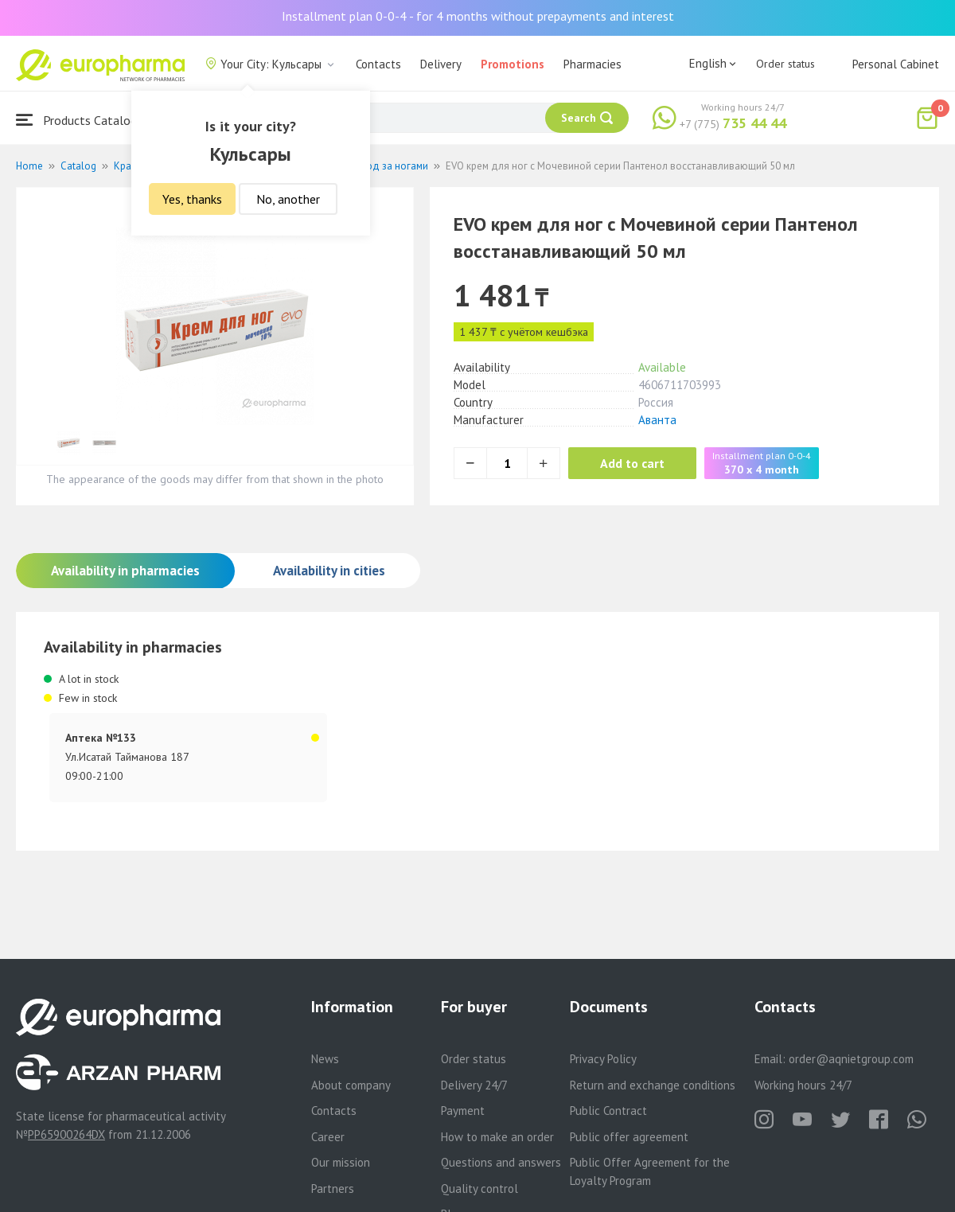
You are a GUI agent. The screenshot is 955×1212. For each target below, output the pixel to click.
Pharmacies (592, 64)
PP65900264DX (66, 1134)
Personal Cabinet (895, 64)
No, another (288, 199)
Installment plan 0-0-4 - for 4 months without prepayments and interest (478, 16)
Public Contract (608, 1110)
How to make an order (497, 1136)
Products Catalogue (83, 119)
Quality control (479, 1188)
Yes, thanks (192, 199)
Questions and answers (501, 1162)
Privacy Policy (603, 1058)
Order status (785, 64)
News (325, 1058)
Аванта (657, 419)
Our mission (340, 1162)
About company (351, 1085)
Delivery (441, 64)
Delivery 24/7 (474, 1085)
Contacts (378, 64)
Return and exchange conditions (652, 1085)
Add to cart (632, 463)
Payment (463, 1110)
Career (328, 1136)
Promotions (512, 64)
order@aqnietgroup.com (851, 1058)
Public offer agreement (629, 1136)
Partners (332, 1188)
